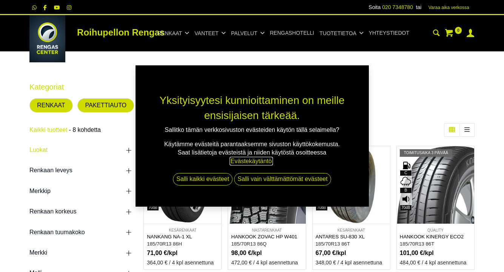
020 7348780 (397, 7)
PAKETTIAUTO (105, 105)
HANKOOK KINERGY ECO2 (432, 237)
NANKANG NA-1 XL (169, 237)
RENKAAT (51, 105)
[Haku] (436, 34)
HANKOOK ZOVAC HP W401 (264, 237)
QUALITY (435, 230)
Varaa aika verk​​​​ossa (448, 7)
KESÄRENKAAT (182, 230)
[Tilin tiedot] (470, 34)
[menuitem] (292, 33)
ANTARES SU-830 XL (340, 237)
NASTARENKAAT (267, 230)
